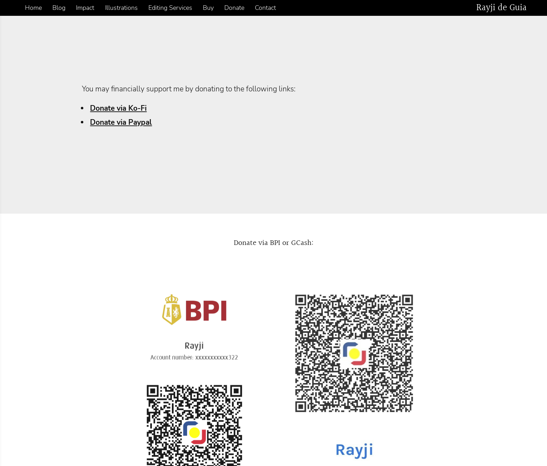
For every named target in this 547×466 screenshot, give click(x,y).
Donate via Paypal (121, 122)
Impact (85, 8)
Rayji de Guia (501, 8)
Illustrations (121, 8)
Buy (208, 8)
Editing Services (170, 8)
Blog (58, 8)
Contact (265, 8)
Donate (234, 8)
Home (33, 8)
